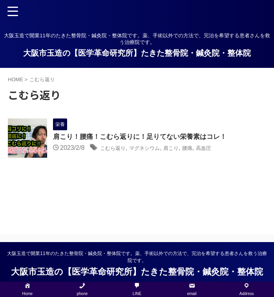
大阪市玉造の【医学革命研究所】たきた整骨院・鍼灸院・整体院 (137, 53)
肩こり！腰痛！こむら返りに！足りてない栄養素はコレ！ (145, 137)
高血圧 (224, 148)
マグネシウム (154, 148)
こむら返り (116, 148)
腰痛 (205, 148)
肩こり (185, 148)
